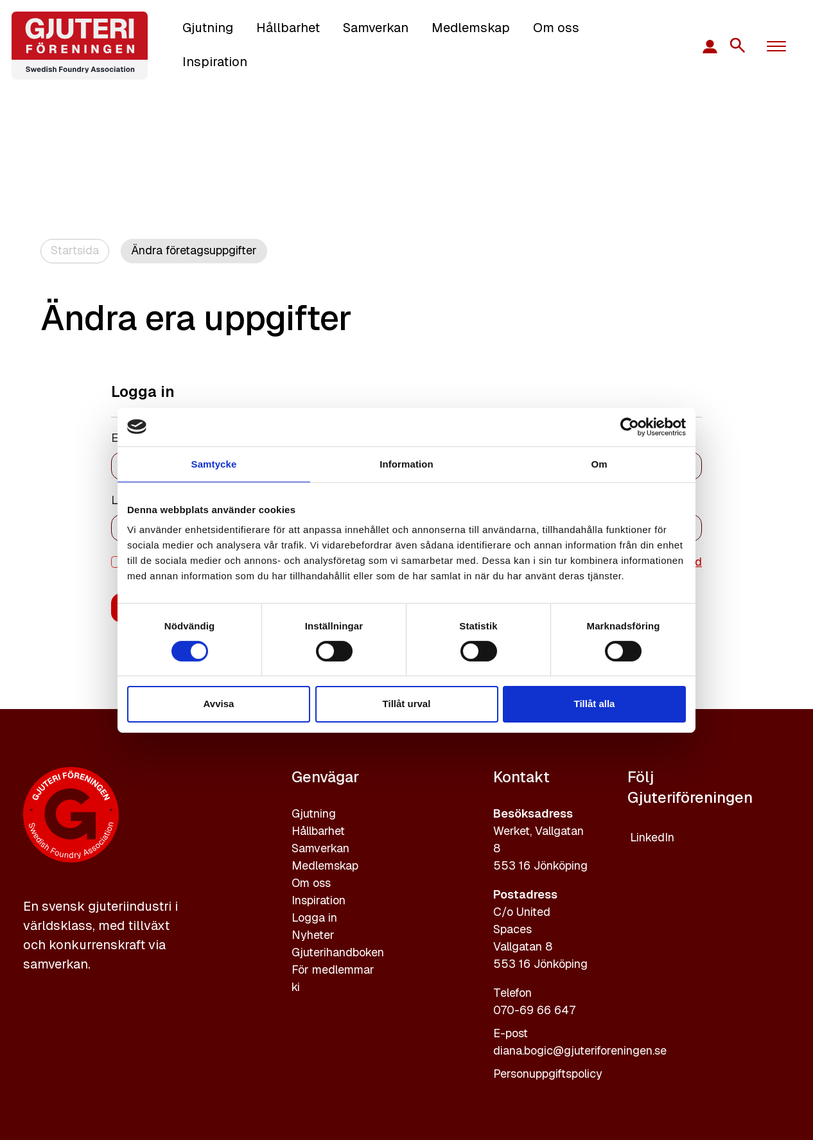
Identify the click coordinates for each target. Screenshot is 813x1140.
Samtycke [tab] (214, 463)
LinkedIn (652, 837)
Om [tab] (599, 463)
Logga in (314, 917)
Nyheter (313, 934)
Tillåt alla (594, 703)
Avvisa (219, 703)
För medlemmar (333, 969)
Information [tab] (406, 463)
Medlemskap (471, 27)
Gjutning (207, 27)
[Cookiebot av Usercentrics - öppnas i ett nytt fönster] (629, 426)
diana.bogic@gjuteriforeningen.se (580, 1050)
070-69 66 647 (534, 1010)
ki (296, 986)
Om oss (556, 27)
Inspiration (214, 61)
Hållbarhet (288, 27)
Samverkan (375, 27)
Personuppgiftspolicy (547, 1073)
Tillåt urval (407, 703)
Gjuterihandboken (338, 952)
